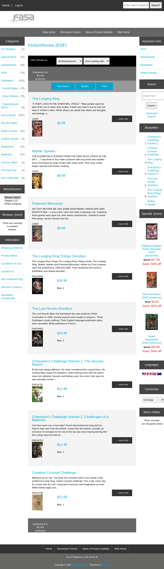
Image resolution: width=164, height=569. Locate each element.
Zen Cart (105, 565)
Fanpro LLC (12, 200)
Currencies (151, 389)
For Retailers (13, 49)
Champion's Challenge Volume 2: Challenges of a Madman (70, 418)
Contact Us (7, 271)
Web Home (124, 32)
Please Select (12, 197)
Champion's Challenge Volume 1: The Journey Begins (68, 362)
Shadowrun (13, 146)
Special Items (13, 57)
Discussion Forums (70, 32)
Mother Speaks (43, 151)
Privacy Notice (9, 255)
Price (104, 86)
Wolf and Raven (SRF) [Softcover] (151, 285)
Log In (19, 5)
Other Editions (13, 96)
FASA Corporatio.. (12, 203)
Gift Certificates (13, 178)
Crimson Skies (13, 162)
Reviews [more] (12, 214)
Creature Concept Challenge (54, 473)
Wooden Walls (9, 122)
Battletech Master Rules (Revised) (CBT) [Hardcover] (152, 240)
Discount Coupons (11, 287)
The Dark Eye (13, 170)
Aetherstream (13, 65)
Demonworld (13, 115)
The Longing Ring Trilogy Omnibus (59, 256)
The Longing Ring (45, 99)
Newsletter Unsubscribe (8, 297)
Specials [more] (152, 213)
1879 (13, 72)
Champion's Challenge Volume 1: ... (154, 140)
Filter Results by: (39, 60)
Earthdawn (146, 64)
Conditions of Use (11, 263)
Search (151, 84)
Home (6, 5)
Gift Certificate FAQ (12, 279)
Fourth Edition (13, 88)
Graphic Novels (13, 138)
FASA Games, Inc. (80, 565)
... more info (122, 118)
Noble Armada (13, 131)
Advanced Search (151, 115)
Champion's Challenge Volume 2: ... (154, 170)
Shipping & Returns (12, 247)
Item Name (63, 86)
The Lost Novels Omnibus (52, 309)
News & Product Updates (99, 32)
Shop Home (48, 32)
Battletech (13, 154)
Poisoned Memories (47, 203)
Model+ (85, 86)
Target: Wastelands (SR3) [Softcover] (152, 329)
